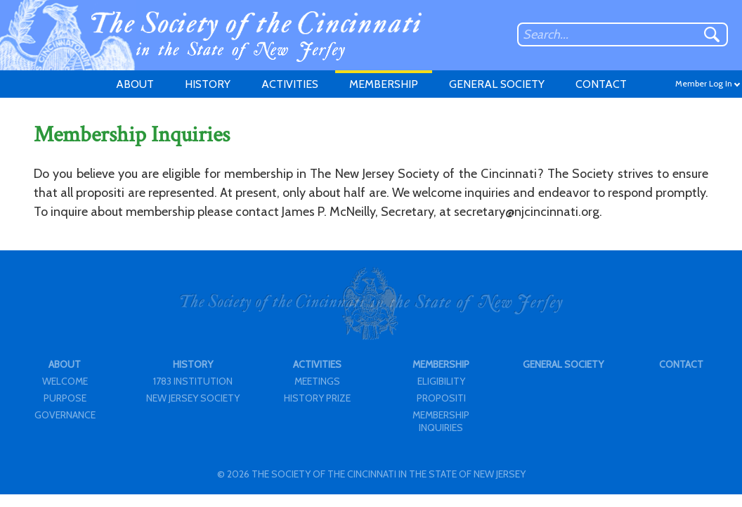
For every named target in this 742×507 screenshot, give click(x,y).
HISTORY (207, 84)
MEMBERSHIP (383, 84)
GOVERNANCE (65, 415)
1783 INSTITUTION (193, 381)
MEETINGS (317, 381)
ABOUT (135, 84)
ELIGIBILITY (441, 381)
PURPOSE (65, 398)
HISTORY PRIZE (317, 398)
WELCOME (65, 381)
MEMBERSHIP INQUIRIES (440, 421)
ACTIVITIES (289, 84)
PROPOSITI (441, 398)
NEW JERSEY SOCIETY (193, 398)
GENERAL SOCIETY (497, 84)
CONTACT (601, 84)
